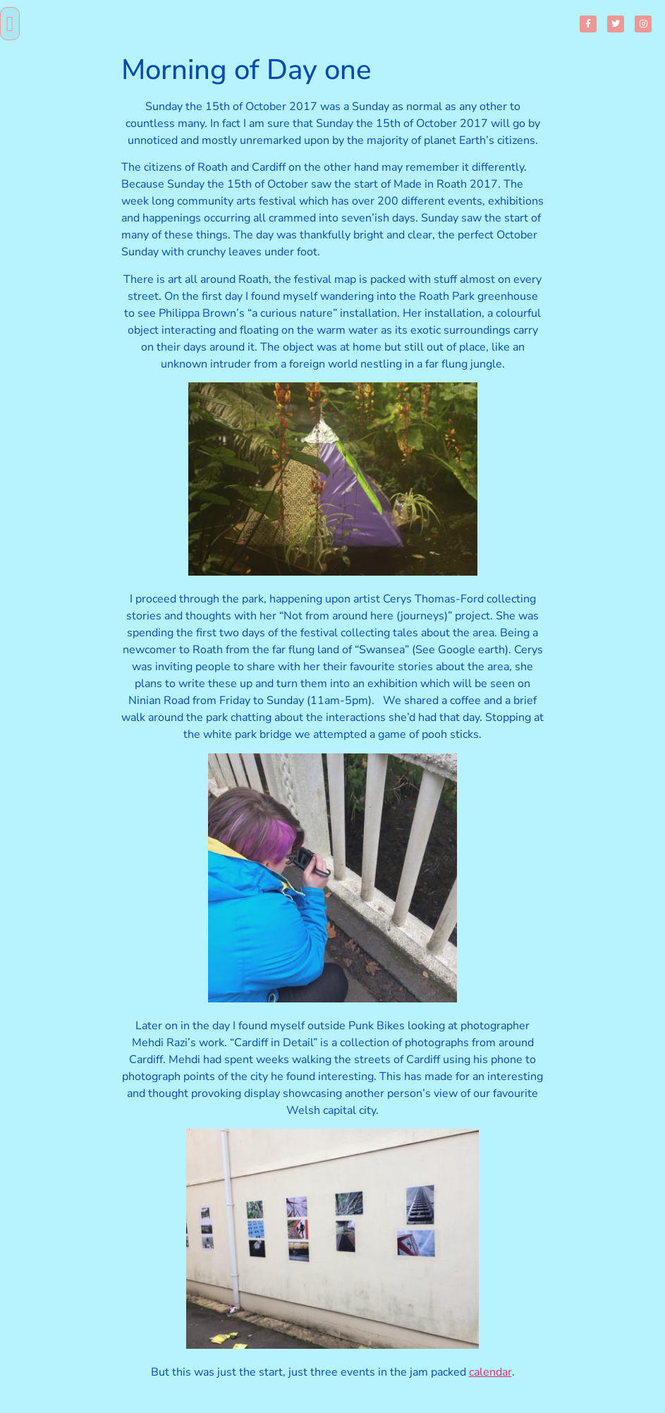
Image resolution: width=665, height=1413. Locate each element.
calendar (490, 1372)
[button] (10, 23)
